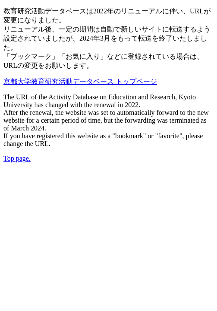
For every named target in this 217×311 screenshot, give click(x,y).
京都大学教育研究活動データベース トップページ (80, 81)
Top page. (17, 158)
